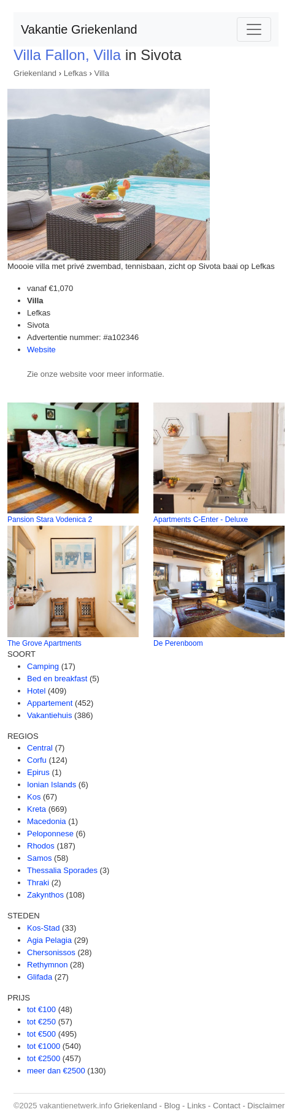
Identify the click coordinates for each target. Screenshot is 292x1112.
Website (41, 349)
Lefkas (75, 73)
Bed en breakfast (57, 678)
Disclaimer (266, 1105)
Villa (101, 73)
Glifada (39, 977)
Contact (226, 1105)
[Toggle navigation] (254, 29)
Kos (33, 796)
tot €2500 (43, 1058)
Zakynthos (45, 894)
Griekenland (34, 73)
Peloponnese (50, 833)
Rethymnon (47, 964)
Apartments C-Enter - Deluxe (200, 519)
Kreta (36, 809)
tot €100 (41, 1009)
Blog (172, 1105)
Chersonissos (51, 952)
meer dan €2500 (56, 1070)
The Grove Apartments (44, 643)
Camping (43, 666)
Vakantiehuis (49, 715)
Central (40, 747)
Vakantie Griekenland (79, 29)
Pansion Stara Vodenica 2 (49, 519)
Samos (39, 858)
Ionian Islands (51, 784)
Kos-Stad (43, 927)
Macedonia (46, 821)
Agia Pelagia (49, 940)
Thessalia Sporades (62, 870)
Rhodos (41, 845)
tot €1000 (43, 1046)
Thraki (38, 882)
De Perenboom (178, 643)
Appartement (49, 703)
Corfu (37, 760)
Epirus (38, 772)
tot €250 (41, 1021)
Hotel (36, 690)
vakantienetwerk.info (75, 1105)
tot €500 (41, 1033)
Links (196, 1105)
